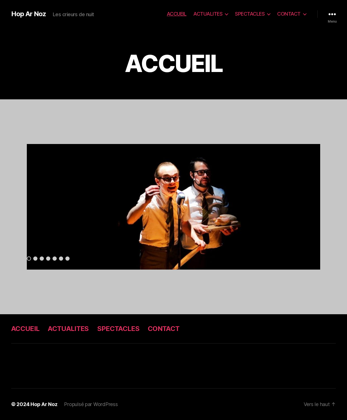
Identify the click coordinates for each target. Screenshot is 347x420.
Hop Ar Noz (28, 14)
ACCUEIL (177, 14)
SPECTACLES (250, 14)
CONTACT (289, 14)
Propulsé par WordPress (91, 404)
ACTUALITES (207, 14)
